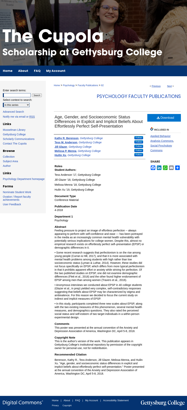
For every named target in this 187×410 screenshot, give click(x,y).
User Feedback (12, 204)
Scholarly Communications (19, 138)
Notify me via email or (19, 116)
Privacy (55, 405)
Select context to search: (17, 99)
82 (102, 85)
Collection (9, 156)
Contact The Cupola (15, 143)
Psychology (69, 85)
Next (169, 86)
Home (57, 85)
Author (7, 165)
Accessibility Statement (116, 400)
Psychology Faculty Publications (139, 96)
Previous (156, 86)
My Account (91, 400)
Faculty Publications (88, 85)
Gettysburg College (14, 134)
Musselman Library (14, 129)
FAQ (77, 400)
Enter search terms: (14, 90)
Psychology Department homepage (24, 179)
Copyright (67, 405)
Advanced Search (13, 111)
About (67, 400)
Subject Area (10, 161)
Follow (139, 137)
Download (165, 117)
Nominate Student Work (17, 192)
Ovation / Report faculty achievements (17, 198)
